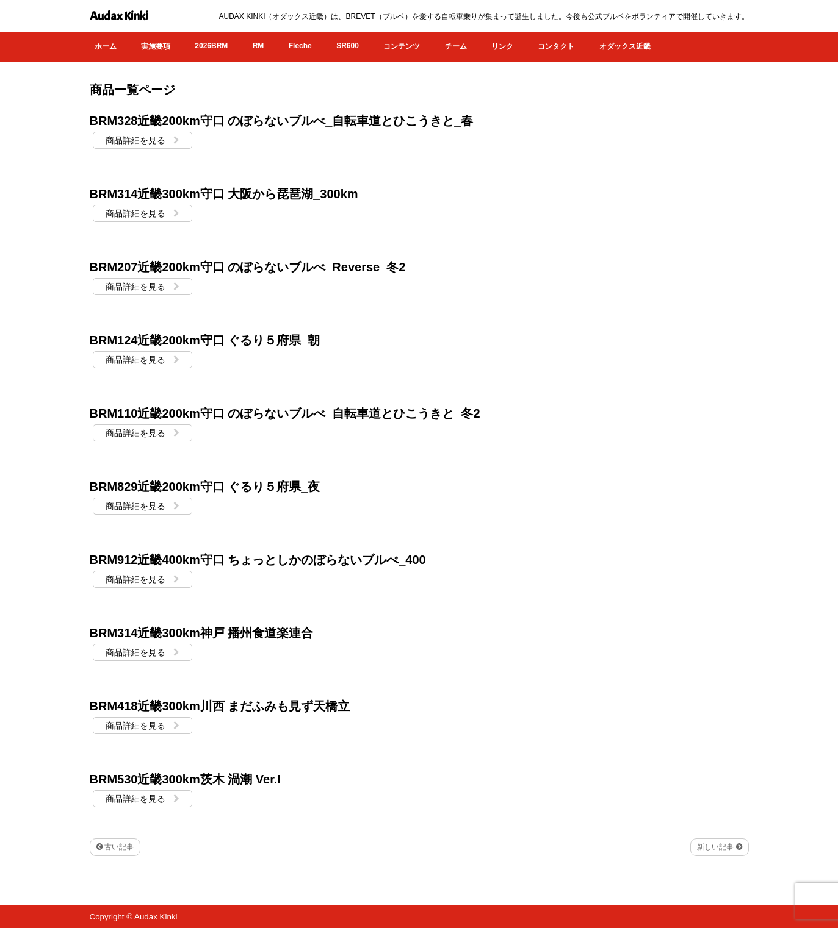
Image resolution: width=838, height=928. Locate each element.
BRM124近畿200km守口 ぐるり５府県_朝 (205, 340)
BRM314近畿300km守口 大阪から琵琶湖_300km (224, 194)
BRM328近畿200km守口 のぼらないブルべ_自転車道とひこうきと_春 (282, 120)
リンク (502, 46)
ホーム (106, 46)
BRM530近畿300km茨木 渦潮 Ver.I (185, 779)
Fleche (300, 45)
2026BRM (211, 45)
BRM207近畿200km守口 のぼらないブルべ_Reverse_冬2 (248, 267)
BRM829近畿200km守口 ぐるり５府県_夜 (205, 486)
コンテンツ (401, 46)
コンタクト (556, 46)
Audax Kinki (119, 16)
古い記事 (115, 847)
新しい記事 (719, 847)
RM (258, 45)
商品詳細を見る (143, 140)
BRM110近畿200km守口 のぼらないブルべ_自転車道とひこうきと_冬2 (285, 413)
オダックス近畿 (625, 46)
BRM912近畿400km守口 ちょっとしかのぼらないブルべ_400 (258, 559)
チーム (456, 46)
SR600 (347, 45)
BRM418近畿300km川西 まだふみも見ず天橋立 (220, 706)
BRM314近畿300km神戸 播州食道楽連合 (202, 633)
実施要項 (155, 46)
